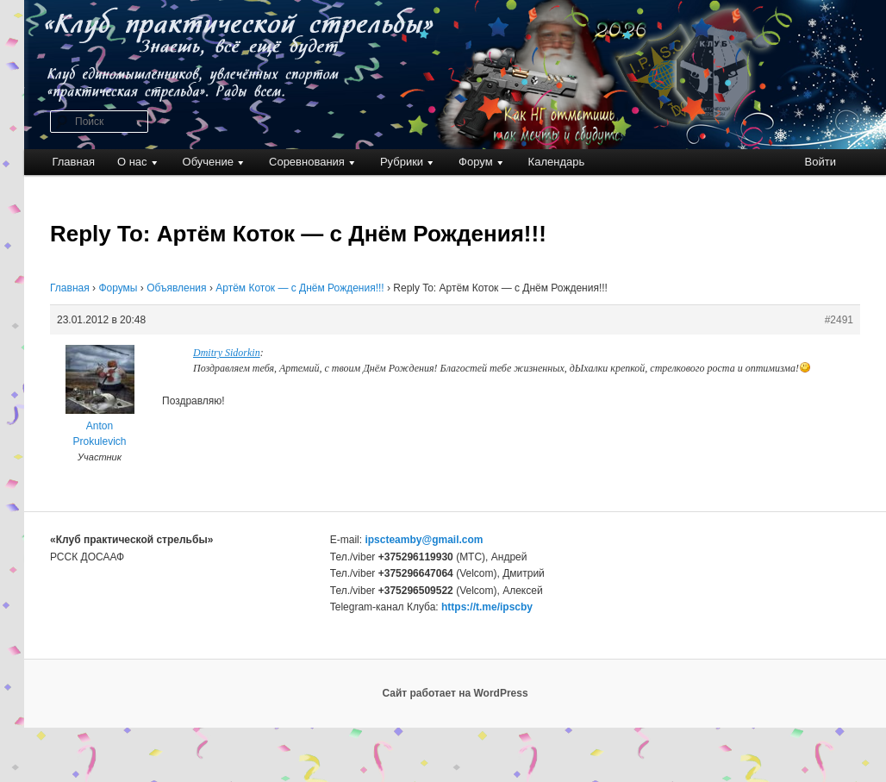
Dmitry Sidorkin (226, 353)
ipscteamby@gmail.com (424, 540)
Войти (820, 161)
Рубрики (401, 161)
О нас (132, 161)
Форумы (117, 288)
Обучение (208, 161)
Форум (476, 161)
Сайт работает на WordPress (454, 693)
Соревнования (307, 161)
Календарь (556, 161)
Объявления (176, 288)
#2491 (839, 320)
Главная (73, 161)
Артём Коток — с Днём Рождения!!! (299, 288)
